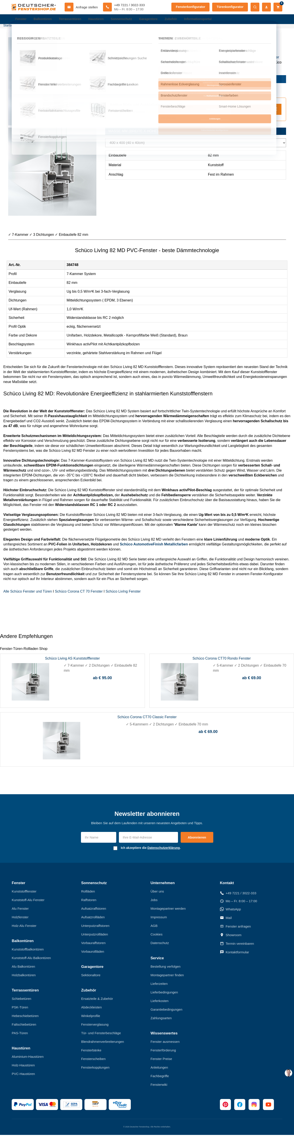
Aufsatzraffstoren (93, 912)
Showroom (231, 938)
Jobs (154, 903)
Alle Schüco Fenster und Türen (27, 595)
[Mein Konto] (266, 7)
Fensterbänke (91, 1053)
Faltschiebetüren (24, 1028)
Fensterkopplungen (95, 1071)
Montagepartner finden (167, 978)
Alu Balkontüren (23, 970)
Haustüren (100, 20)
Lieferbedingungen (164, 995)
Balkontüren (44, 20)
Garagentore (154, 20)
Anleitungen (159, 1071)
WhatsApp (230, 912)
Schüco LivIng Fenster (123, 595)
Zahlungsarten (161, 1021)
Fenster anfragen (235, 930)
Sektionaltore (91, 978)
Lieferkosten (160, 1004)
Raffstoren (88, 903)
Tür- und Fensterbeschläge (101, 1036)
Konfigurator (155, 115)
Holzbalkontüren (24, 978)
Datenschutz (160, 946)
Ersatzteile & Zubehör (97, 1002)
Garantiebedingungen (166, 1013)
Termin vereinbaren (237, 947)
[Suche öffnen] (255, 7)
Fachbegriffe (160, 1079)
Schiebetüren (21, 1002)
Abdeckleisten (91, 1010)
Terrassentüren (72, 20)
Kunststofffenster (266, 60)
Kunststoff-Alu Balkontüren (31, 961)
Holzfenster (20, 920)
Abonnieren (197, 840)
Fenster (21, 20)
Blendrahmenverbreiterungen (102, 1045)
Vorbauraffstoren (93, 946)
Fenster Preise (161, 1062)
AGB (154, 929)
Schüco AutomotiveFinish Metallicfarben (154, 547)
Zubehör (178, 20)
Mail (226, 921)
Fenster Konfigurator (256, 112)
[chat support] (288, 1072)
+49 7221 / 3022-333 (238, 896)
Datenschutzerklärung (163, 851)
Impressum (159, 920)
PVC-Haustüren (23, 1077)
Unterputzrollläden (94, 937)
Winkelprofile (90, 1019)
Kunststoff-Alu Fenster (28, 903)
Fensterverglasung (95, 1028)
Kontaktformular (234, 955)
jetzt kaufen (264, 82)
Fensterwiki (159, 1088)
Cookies (157, 937)
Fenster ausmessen (165, 1045)
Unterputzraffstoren (95, 929)
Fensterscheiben (93, 1062)
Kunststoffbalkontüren (28, 952)
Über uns (157, 894)
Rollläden (88, 894)
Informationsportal (206, 20)
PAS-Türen (20, 1036)
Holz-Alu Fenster (24, 929)
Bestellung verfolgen (166, 970)
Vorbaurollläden (92, 955)
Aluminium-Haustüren (27, 1060)
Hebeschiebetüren (25, 1019)
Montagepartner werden (168, 912)
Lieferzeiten (159, 987)
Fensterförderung (163, 1053)
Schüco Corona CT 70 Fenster (79, 595)
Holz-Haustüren (23, 1068)
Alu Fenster (20, 912)
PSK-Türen (20, 1010)
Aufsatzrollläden (93, 920)
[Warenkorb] (277, 7)
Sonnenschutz (126, 20)
